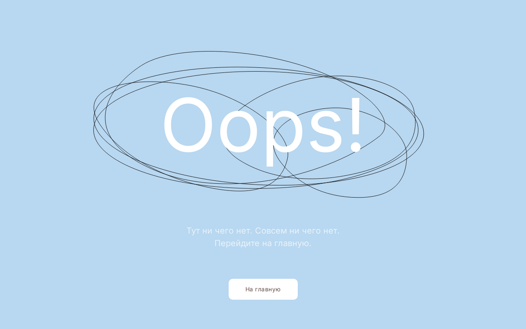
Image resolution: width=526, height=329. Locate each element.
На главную (263, 289)
